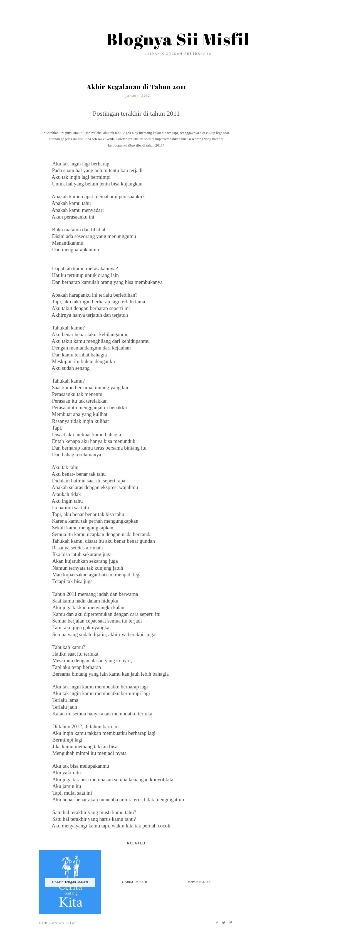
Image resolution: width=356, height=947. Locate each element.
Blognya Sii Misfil (178, 39)
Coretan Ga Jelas (58, 923)
